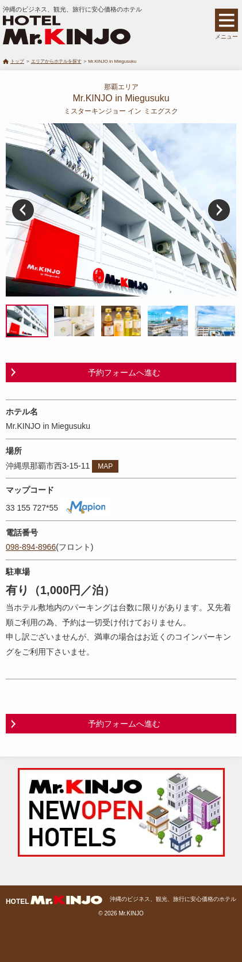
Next (219, 210)
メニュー (226, 36)
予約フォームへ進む (124, 372)
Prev (22, 210)
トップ (17, 61)
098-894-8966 (31, 547)
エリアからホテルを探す (56, 61)
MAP (105, 466)
